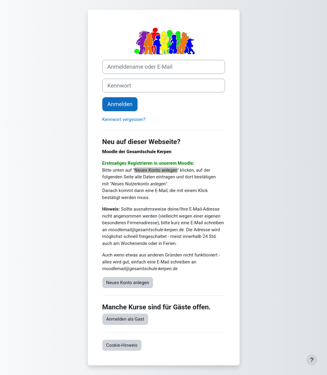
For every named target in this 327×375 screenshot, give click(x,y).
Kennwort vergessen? (123, 119)
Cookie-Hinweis (122, 345)
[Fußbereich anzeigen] (311, 359)
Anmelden (120, 104)
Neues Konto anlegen (127, 282)
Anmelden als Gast (125, 319)
